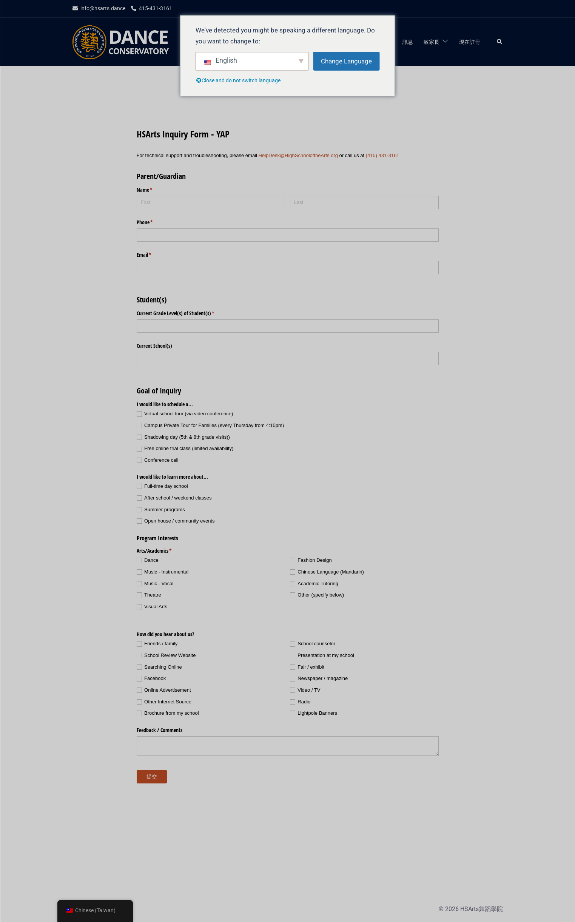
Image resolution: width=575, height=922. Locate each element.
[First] (211, 202)
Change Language (346, 61)
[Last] (364, 202)
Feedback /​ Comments (159, 730)
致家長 (431, 42)
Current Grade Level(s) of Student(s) (184, 313)
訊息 (407, 42)
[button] (500, 42)
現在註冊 (469, 42)
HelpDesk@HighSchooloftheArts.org (298, 155)
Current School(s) (154, 345)
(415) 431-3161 (382, 155)
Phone (154, 222)
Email (153, 255)
